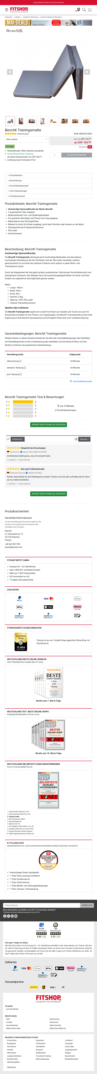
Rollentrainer (41, 1053)
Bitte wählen (12, 139)
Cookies (9, 1022)
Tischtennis (11, 1047)
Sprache (83, 439)
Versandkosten (12, 1025)
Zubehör (17, 17)
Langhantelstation (14, 1056)
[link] (20, 599)
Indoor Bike (69, 1047)
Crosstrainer (12, 1040)
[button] (10, 72)
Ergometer (40, 1040)
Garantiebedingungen (19, 186)
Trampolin (69, 1043)
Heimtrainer (11, 1053)
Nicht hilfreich (23, 460)
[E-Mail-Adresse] (41, 905)
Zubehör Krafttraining (30, 17)
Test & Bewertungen (18, 191)
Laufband (69, 1040)
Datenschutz (54, 1019)
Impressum (54, 1022)
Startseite (8, 17)
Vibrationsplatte (13, 1062)
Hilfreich (11, 460)
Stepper (68, 1053)
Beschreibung (15, 180)
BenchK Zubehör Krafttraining (51, 17)
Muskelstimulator (72, 1059)
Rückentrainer (12, 1059)
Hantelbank (40, 1047)
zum (12, 1009)
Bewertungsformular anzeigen (48, 424)
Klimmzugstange (42, 1059)
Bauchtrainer (70, 1056)
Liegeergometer (71, 1050)
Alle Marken (11, 1067)
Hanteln (10, 1050)
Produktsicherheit (17, 196)
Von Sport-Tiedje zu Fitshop (16, 943)
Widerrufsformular (13, 1028)
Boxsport (39, 1050)
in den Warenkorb (76, 155)
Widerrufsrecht (55, 1025)
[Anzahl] (56, 155)
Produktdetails (15, 175)
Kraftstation (40, 1043)
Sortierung (16, 439)
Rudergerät (11, 1043)
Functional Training (43, 1056)
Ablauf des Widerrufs (58, 1028)
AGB (8, 1019)
